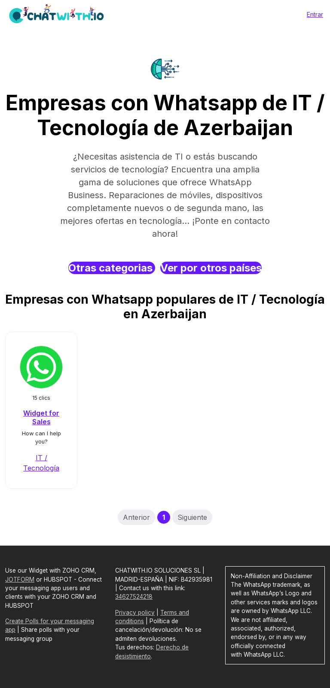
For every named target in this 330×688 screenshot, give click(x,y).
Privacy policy (135, 612)
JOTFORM (19, 579)
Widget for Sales (41, 417)
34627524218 (134, 596)
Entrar (315, 14)
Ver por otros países (211, 268)
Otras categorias (111, 268)
